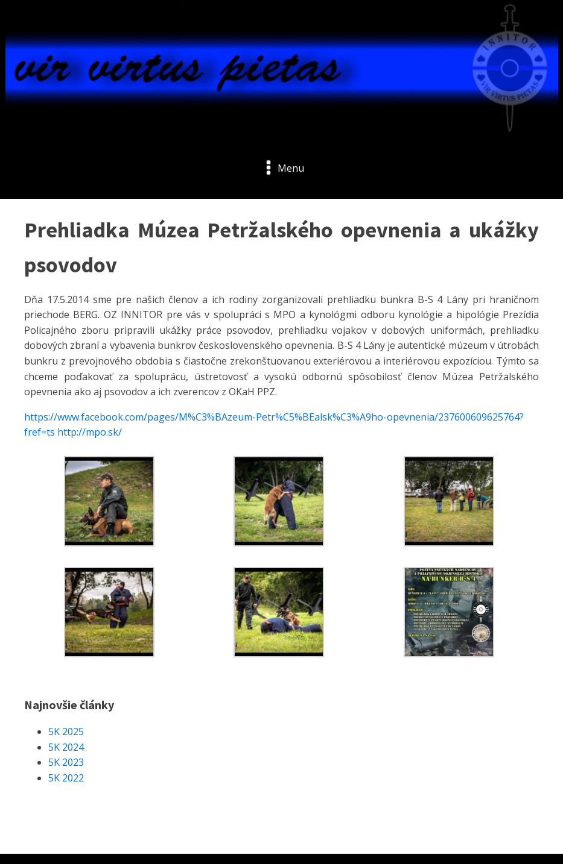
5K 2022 (66, 777)
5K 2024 (66, 747)
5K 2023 (66, 762)
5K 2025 (66, 731)
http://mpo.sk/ (89, 432)
